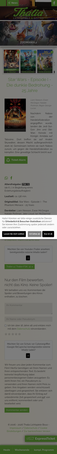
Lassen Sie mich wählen (14, 234)
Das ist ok (48, 234)
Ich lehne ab (34, 234)
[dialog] (28, 227)
